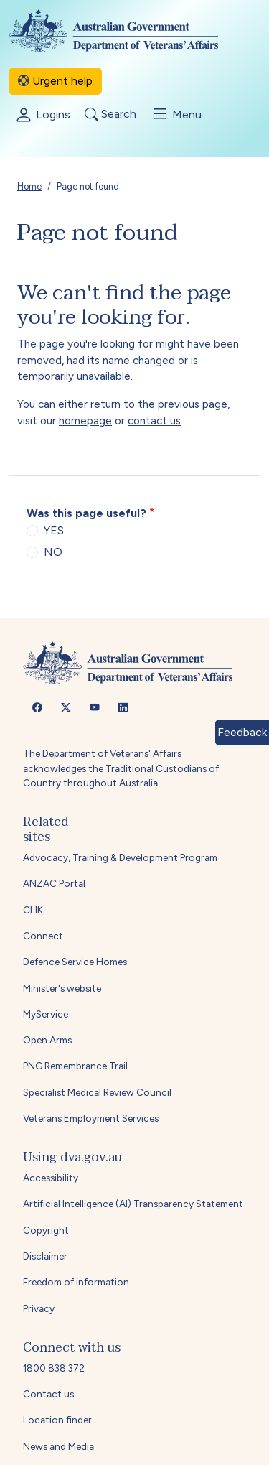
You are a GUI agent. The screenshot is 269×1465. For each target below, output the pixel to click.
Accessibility (50, 1177)
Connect (43, 935)
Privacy (39, 1308)
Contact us (48, 1394)
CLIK (33, 910)
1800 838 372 (54, 1368)
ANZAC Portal (54, 883)
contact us (154, 420)
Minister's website (62, 988)
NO (53, 552)
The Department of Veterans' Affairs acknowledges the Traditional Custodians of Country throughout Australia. (121, 768)
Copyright (46, 1230)
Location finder (57, 1420)
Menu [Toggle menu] (176, 114)
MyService (45, 1014)
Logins (42, 115)
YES (54, 530)
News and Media (58, 1446)
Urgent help (55, 81)
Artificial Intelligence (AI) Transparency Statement (133, 1203)
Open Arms (47, 1040)
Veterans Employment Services (91, 1118)
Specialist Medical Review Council (97, 1092)
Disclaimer (45, 1256)
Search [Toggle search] (110, 114)
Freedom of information (76, 1282)
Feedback (242, 732)
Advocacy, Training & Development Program (120, 857)
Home (29, 186)
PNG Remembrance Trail (75, 1065)
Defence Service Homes (75, 961)
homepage (85, 420)
